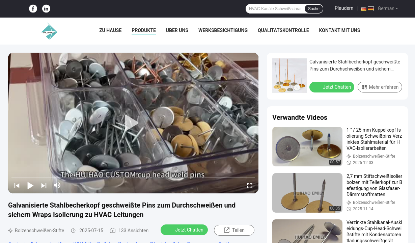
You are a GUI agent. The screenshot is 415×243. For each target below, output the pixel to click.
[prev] (17, 185)
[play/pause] (30, 185)
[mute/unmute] (57, 185)
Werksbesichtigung (223, 30)
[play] (133, 123)
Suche (314, 8)
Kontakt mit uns (339, 30)
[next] (44, 185)
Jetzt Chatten (184, 229)
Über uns (177, 30)
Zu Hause (110, 30)
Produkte (144, 30)
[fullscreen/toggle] (249, 185)
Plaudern (344, 8)
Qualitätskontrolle (283, 30)
